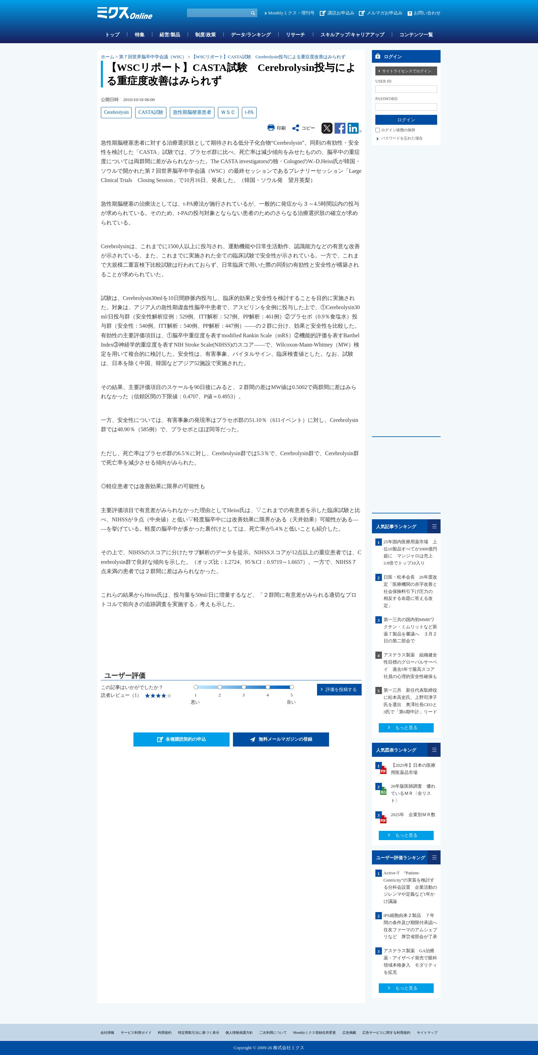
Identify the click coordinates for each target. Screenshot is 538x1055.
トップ (112, 34)
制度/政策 (205, 34)
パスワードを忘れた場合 (402, 138)
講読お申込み (341, 12)
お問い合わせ (427, 12)
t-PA (249, 112)
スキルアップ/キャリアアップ (352, 34)
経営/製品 (170, 34)
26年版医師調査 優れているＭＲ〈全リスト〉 (413, 793)
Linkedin (355, 128)
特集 (139, 34)
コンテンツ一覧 (416, 34)
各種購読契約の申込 (186, 739)
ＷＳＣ (228, 112)
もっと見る (406, 727)
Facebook (340, 128)
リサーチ (295, 34)
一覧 (434, 526)
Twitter (326, 128)
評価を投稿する (341, 689)
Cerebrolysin (116, 112)
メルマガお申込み (384, 12)
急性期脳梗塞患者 (192, 112)
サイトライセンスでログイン (406, 71)
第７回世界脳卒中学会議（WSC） (153, 56)
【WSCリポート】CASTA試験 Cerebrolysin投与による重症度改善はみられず (268, 56)
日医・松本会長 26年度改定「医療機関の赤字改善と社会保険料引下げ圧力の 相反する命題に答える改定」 (410, 591)
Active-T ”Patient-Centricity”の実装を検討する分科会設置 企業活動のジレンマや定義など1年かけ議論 (410, 887)
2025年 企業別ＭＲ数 (413, 814)
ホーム (107, 56)
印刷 (281, 128)
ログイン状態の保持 (398, 130)
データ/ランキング (251, 34)
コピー (308, 128)
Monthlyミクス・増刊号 (291, 12)
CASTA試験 (150, 112)
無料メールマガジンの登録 (285, 739)
